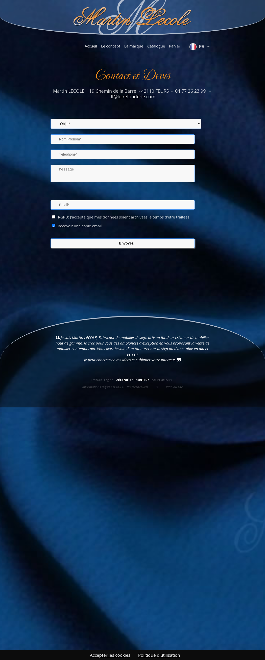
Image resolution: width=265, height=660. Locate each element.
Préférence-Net (137, 387)
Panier (174, 45)
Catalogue (156, 45)
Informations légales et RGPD (103, 387)
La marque (133, 45)
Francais (96, 380)
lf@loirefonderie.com (132, 96)
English (108, 380)
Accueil (91, 45)
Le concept (110, 45)
